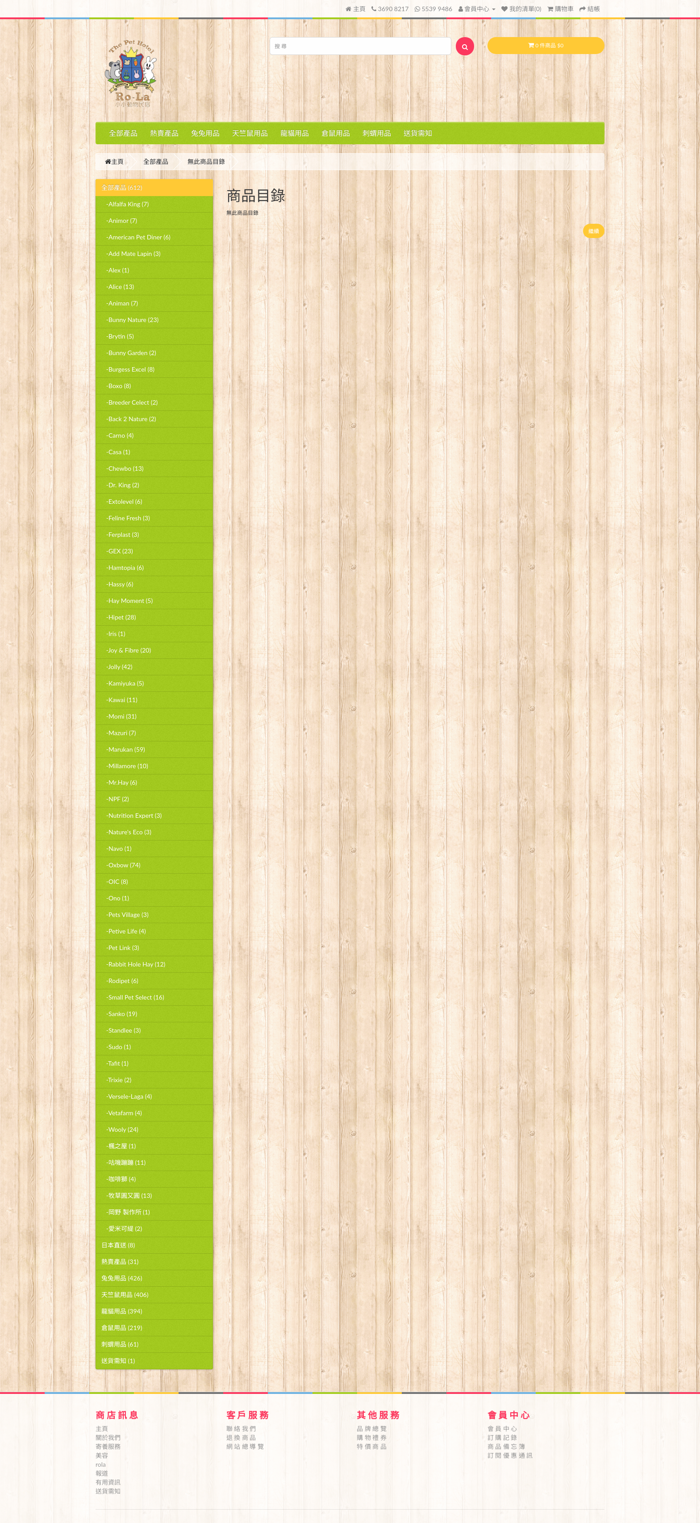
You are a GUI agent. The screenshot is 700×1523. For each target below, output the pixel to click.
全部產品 (123, 133)
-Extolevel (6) (121, 501)
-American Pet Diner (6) (136, 237)
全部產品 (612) (121, 187)
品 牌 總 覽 (372, 1428)
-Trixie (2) (116, 1080)
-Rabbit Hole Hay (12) (133, 964)
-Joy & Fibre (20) (126, 650)
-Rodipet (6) (119, 980)
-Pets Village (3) (125, 914)
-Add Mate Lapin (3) (131, 253)
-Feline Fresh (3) (125, 518)
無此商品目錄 (206, 161)
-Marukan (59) (123, 749)
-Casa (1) (115, 452)
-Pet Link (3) (120, 947)
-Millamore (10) (124, 766)
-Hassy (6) (117, 584)
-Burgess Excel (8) (127, 369)
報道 (102, 1473)
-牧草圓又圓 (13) (126, 1195)
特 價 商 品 (372, 1446)
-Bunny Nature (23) (129, 319)
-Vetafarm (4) (121, 1113)
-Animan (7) (119, 303)
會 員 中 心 (502, 1428)
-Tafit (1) (115, 1063)
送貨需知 (418, 133)
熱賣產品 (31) (119, 1261)
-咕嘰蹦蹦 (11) (123, 1162)
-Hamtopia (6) (122, 567)
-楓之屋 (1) (118, 1146)
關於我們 (108, 1437)
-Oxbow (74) (121, 865)
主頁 (356, 9)
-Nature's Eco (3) (126, 832)
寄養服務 (108, 1446)
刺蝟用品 (376, 133)
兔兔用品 (205, 133)
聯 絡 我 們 (241, 1428)
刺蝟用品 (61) (119, 1344)
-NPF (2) (115, 799)
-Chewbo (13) (122, 468)
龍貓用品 (294, 133)
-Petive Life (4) (123, 931)
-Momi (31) (119, 716)
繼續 (593, 231)
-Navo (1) (116, 848)
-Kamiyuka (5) (122, 683)
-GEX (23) (117, 551)
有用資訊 (108, 1482)
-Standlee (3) (121, 1030)
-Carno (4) (117, 435)
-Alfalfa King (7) (125, 204)
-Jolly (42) (117, 666)
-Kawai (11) (119, 699)
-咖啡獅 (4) (118, 1179)
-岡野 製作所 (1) (125, 1212)
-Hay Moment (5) (127, 600)
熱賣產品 (164, 133)
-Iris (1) (113, 633)
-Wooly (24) (119, 1129)
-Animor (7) (119, 220)
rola (101, 1464)
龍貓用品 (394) (121, 1311)
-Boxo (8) (116, 385)
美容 (102, 1455)
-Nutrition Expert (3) (131, 815)
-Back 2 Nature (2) (128, 419)
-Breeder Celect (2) (129, 402)
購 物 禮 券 (372, 1437)
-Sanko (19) (119, 1013)
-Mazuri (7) (118, 732)
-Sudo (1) (116, 1046)
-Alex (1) (115, 270)
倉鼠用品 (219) (121, 1327)
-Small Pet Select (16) (132, 997)
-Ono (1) (115, 898)
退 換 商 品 (241, 1437)
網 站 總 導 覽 (245, 1446)
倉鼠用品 (335, 133)
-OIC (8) (114, 881)
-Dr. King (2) (120, 485)
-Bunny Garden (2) (128, 352)
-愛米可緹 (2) (121, 1228)
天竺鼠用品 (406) (124, 1294)
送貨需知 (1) (118, 1360)
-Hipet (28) (118, 617)
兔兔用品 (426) (121, 1278)
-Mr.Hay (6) (119, 782)
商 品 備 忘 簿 (506, 1446)
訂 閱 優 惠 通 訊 (510, 1455)
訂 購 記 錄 (502, 1437)
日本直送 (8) (118, 1245)
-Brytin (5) (117, 336)
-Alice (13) (117, 286)
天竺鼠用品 (250, 133)
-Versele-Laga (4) (126, 1096)
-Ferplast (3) (120, 534)
